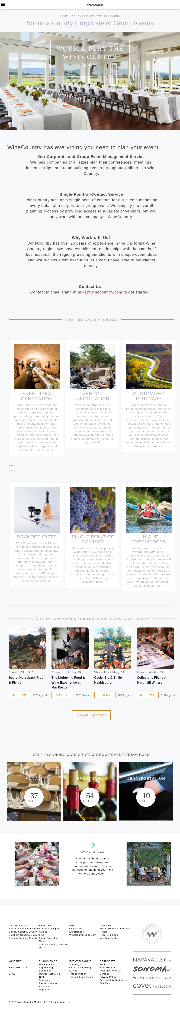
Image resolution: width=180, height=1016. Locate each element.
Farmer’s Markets (49, 983)
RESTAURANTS (18, 967)
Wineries (15, 961)
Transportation (77, 974)
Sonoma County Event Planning (96, 16)
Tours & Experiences (81, 977)
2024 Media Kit (108, 967)
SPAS (12, 974)
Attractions (45, 986)
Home (64, 16)
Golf (41, 977)
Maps (42, 941)
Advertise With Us (110, 970)
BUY (72, 925)
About (103, 964)
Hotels (103, 931)
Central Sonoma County (23, 931)
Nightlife (44, 989)
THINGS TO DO (48, 961)
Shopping (44, 980)
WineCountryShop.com (82, 935)
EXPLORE (45, 925)
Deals (42, 947)
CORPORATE (107, 961)
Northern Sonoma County (23, 928)
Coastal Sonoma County (23, 938)
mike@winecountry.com (100, 292)
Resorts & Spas (109, 935)
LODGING (105, 925)
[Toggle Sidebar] (3, 4)
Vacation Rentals (110, 938)
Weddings (75, 964)
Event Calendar (48, 938)
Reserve (19, 695)
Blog (41, 935)
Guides (43, 931)
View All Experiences (91, 715)
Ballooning (45, 970)
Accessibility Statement (113, 980)
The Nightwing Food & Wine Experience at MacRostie (68, 682)
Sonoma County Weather (53, 944)
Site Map (105, 983)
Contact (104, 974)
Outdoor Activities (49, 974)
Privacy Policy (108, 977)
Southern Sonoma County (24, 935)
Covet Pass (76, 928)
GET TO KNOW (18, 925)
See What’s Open (49, 928)
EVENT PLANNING (80, 961)
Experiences (76, 931)
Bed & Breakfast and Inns (115, 928)
